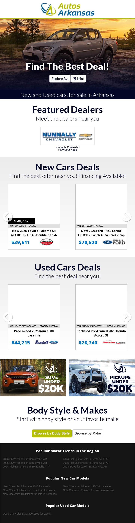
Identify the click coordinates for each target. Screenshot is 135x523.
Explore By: (60, 78)
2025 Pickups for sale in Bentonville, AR (86, 462)
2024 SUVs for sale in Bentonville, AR (85, 466)
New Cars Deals (68, 167)
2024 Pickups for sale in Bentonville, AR (26, 466)
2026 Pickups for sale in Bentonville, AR (86, 459)
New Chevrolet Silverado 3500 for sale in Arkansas (27, 486)
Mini (78, 78)
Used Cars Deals (68, 267)
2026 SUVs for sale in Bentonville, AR (25, 459)
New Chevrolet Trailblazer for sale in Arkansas (30, 493)
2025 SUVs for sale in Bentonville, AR (25, 462)
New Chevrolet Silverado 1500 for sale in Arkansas (87, 486)
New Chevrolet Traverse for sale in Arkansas (29, 490)
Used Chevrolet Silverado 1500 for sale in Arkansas (27, 514)
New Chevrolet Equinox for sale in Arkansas (88, 490)
